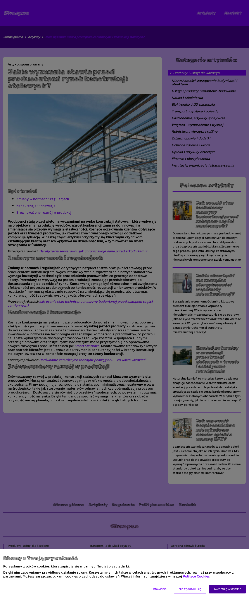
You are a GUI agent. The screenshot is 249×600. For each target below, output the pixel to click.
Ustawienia (159, 589)
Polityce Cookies (196, 576)
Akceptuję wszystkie (227, 589)
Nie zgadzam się (190, 589)
